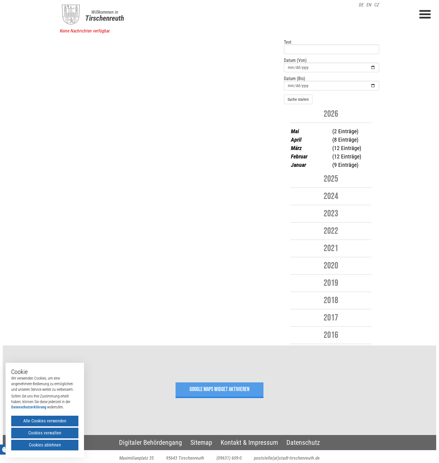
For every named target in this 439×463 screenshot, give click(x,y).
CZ (376, 5)
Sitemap (201, 442)
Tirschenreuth (104, 18)
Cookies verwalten (44, 433)
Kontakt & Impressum (249, 442)
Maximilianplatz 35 (136, 458)
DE (361, 5)
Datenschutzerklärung (28, 407)
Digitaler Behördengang (150, 442)
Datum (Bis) (294, 78)
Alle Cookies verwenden (44, 421)
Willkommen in (104, 12)
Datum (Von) (295, 60)
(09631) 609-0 (229, 458)
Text (287, 42)
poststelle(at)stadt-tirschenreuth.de (287, 458)
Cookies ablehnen (45, 445)
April (296, 139)
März (296, 148)
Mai (295, 131)
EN (369, 5)
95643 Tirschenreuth (185, 458)
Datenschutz (303, 442)
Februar (299, 156)
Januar (298, 165)
